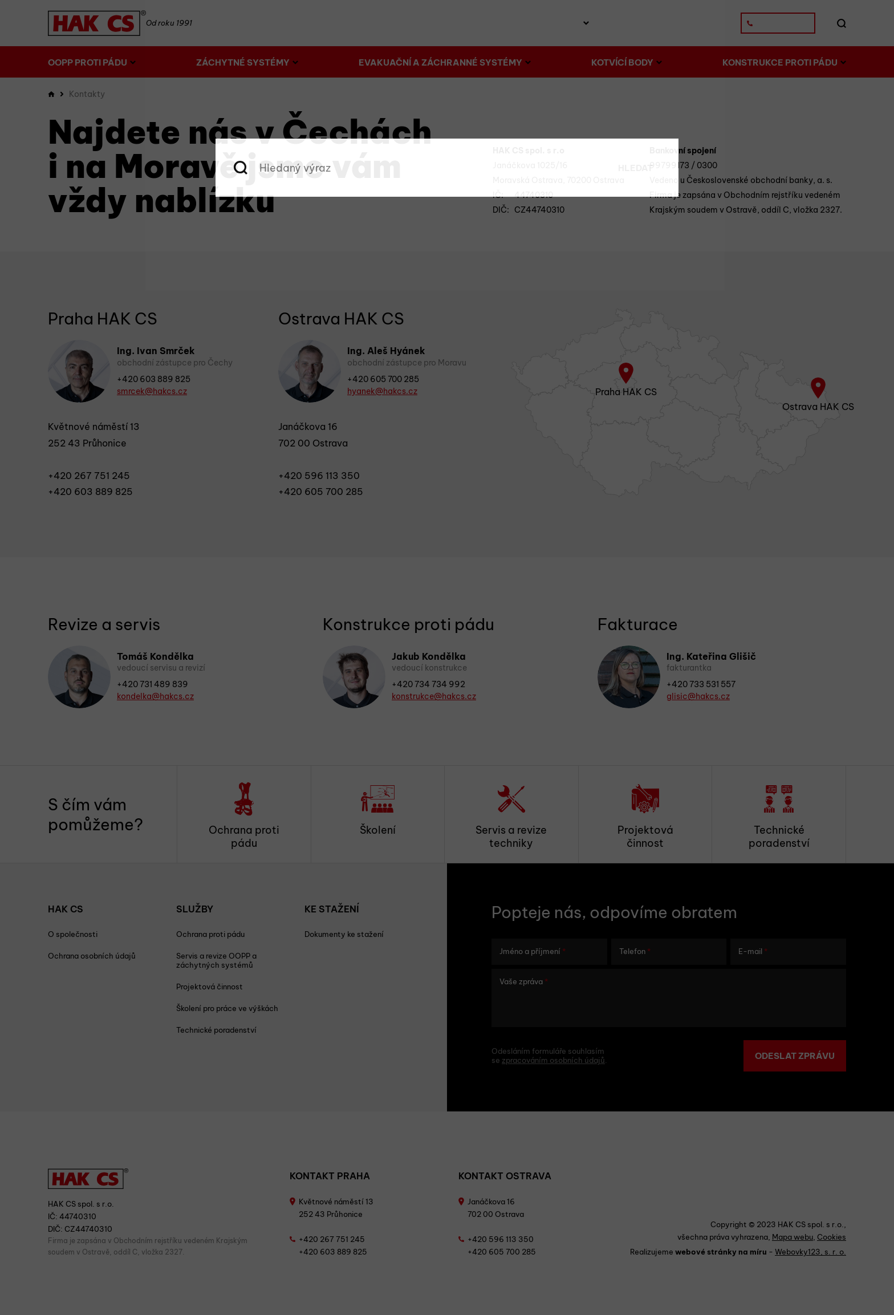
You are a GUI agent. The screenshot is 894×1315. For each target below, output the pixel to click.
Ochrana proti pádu (244, 816)
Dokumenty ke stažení (344, 934)
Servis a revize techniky (511, 816)
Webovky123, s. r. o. (810, 1251)
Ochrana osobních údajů (92, 955)
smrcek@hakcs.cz (152, 391)
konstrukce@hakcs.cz (434, 696)
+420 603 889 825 (153, 379)
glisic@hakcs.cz (698, 696)
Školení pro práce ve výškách (227, 1008)
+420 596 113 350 (319, 475)
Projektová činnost (645, 816)
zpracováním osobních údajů (553, 1060)
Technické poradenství (779, 816)
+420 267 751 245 (89, 475)
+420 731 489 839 (152, 684)
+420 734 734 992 (428, 684)
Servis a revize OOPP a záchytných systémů (216, 960)
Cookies (831, 1236)
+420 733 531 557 (701, 684)
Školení (378, 809)
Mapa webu (792, 1236)
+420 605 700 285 (383, 379)
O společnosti (72, 934)
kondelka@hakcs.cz (155, 696)
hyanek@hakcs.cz (382, 391)
